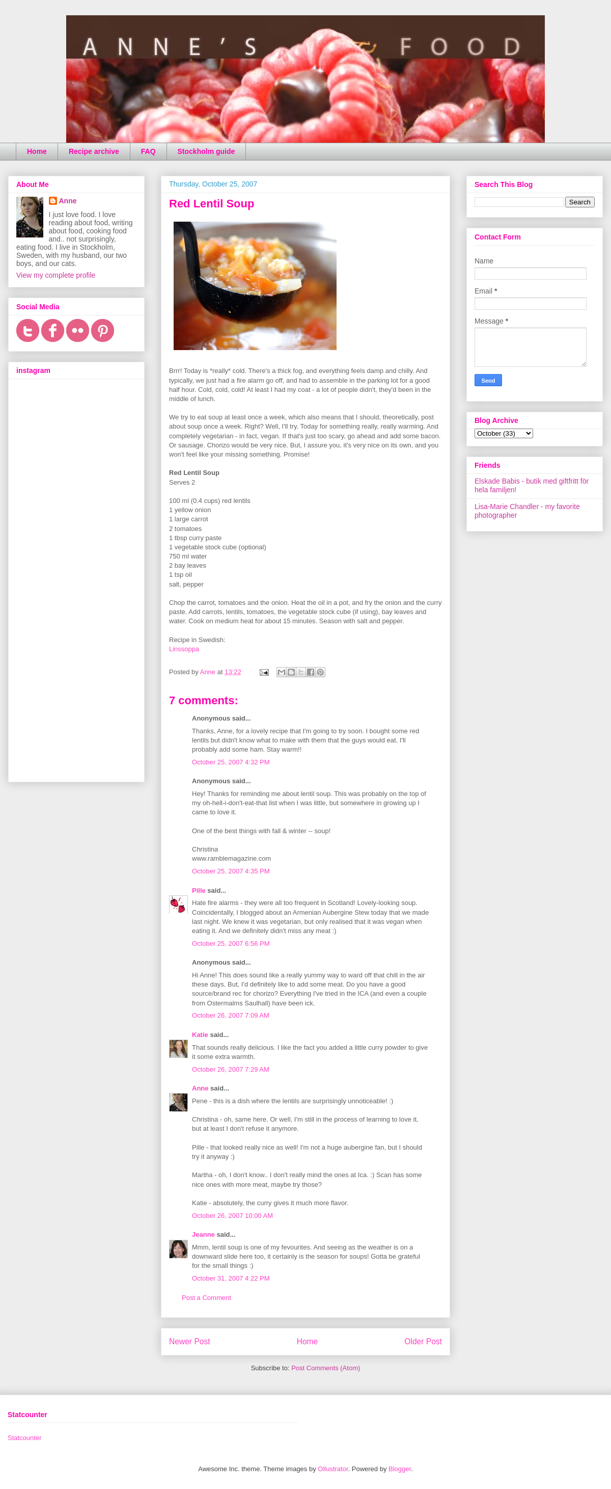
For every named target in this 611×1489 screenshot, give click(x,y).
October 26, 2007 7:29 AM (230, 1069)
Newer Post (189, 1341)
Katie (200, 1035)
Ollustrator (333, 1469)
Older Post (423, 1341)
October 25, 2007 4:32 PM (230, 762)
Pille (199, 890)
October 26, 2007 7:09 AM (230, 1015)
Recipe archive (94, 151)
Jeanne (203, 1234)
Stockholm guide (206, 151)
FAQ (148, 151)
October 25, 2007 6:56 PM (230, 943)
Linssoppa (184, 649)
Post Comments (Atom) (325, 1368)
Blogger (399, 1469)
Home (37, 151)
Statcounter (25, 1438)
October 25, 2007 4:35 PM (230, 871)
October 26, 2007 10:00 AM (232, 1215)
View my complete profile (55, 275)
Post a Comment (206, 1297)
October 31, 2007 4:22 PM (230, 1278)
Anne (200, 1088)
